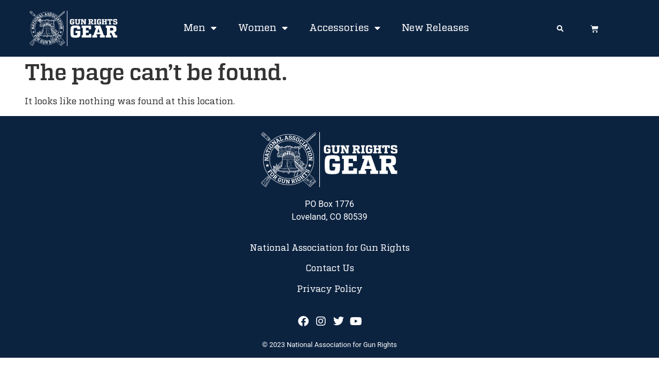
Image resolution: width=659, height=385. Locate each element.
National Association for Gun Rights (330, 248)
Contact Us (329, 268)
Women (263, 28)
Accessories (344, 28)
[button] (560, 29)
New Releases (435, 28)
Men (200, 28)
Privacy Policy (330, 289)
